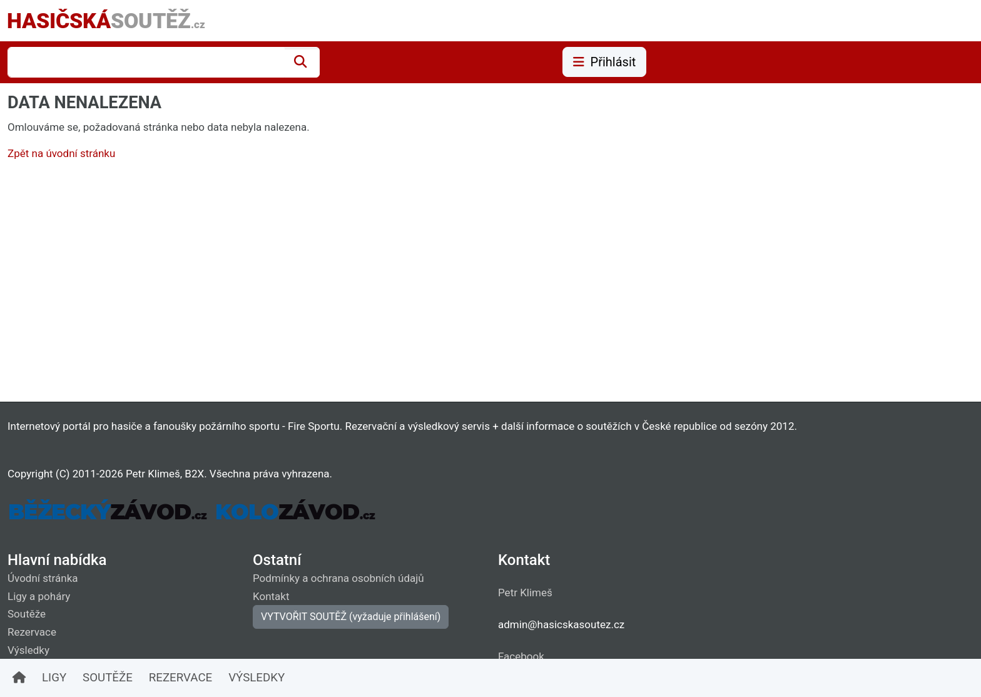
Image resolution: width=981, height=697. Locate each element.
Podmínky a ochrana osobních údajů (338, 578)
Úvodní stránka (43, 578)
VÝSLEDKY (256, 677)
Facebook (521, 656)
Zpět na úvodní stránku (61, 153)
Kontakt (271, 596)
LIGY (54, 677)
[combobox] (146, 62)
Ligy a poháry (39, 596)
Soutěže (27, 614)
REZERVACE (180, 677)
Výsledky (28, 650)
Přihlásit (604, 61)
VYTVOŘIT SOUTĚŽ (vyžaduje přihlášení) (350, 617)
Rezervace (32, 632)
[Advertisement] (383, 284)
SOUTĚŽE (108, 677)
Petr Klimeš (525, 592)
